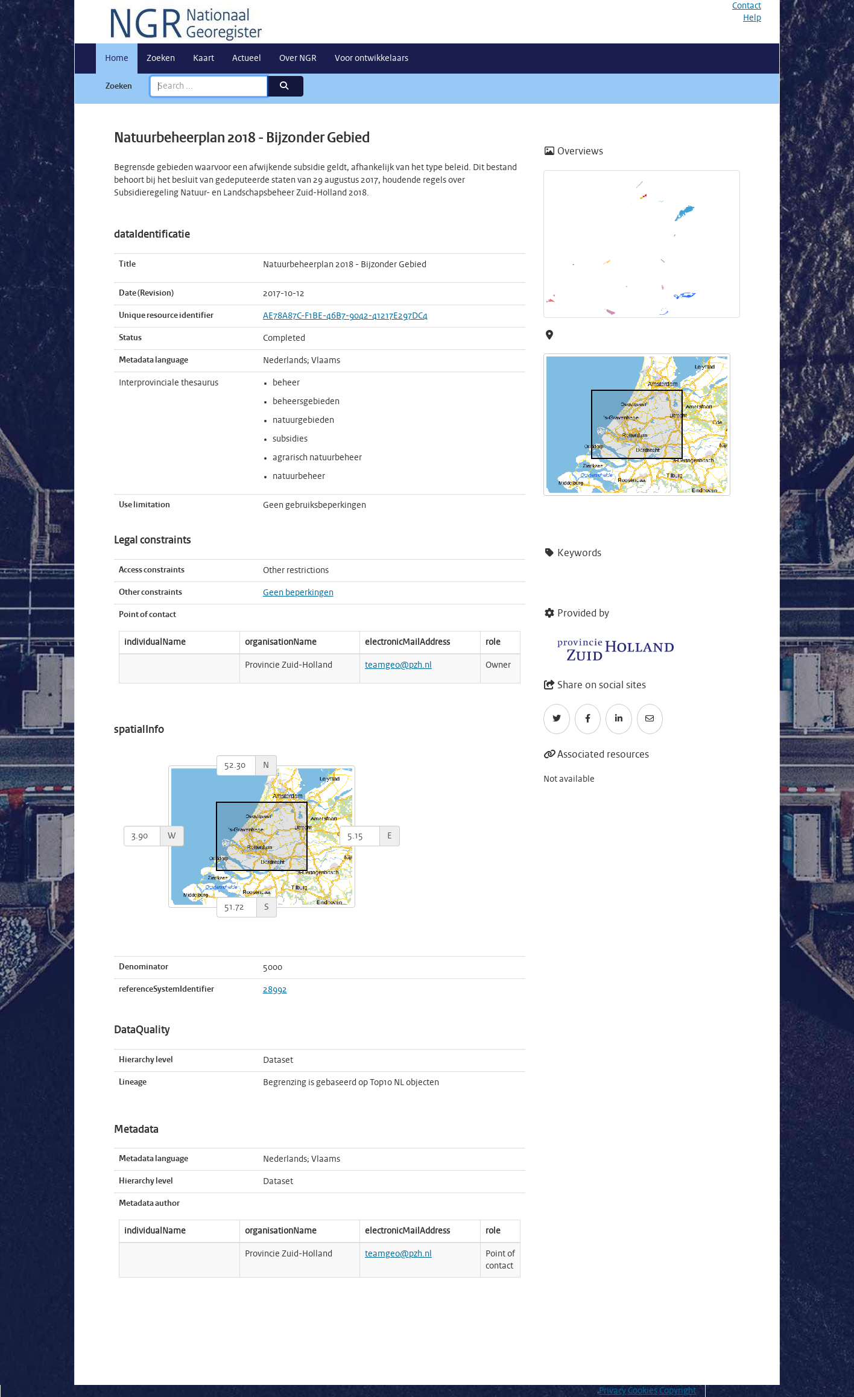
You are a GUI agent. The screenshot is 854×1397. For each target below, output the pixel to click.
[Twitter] (556, 719)
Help (752, 18)
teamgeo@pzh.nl (398, 665)
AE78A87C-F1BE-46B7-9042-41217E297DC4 (345, 316)
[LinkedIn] (619, 719)
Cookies (642, 1391)
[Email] (650, 719)
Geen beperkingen (298, 593)
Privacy (612, 1391)
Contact (746, 6)
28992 (275, 990)
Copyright (677, 1391)
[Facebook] (588, 719)
